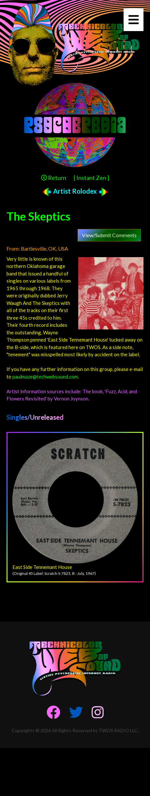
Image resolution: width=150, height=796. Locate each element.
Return (53, 177)
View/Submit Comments (109, 235)
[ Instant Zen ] (91, 177)
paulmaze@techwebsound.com (45, 377)
